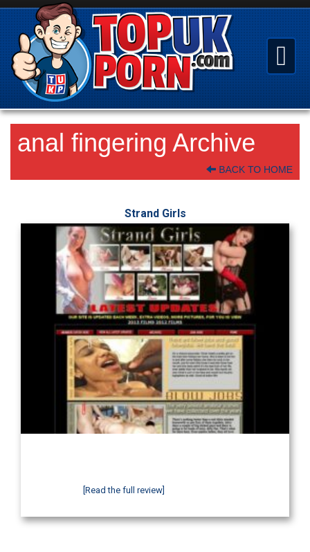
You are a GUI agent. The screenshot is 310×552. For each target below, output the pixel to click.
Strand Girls (155, 213)
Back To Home (249, 169)
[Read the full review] (124, 490)
